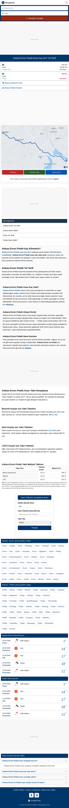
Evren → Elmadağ (47, 557)
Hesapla (34, 528)
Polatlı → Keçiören (43, 595)
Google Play (34, 801)
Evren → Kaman (57, 546)
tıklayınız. (10, 304)
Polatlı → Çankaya (57, 590)
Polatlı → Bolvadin (9, 618)
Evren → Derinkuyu (45, 568)
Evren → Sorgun (29, 568)
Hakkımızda (45, 790)
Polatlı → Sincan (8, 590)
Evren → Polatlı (55, 551)
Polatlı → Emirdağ (9, 606)
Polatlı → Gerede (8, 629)
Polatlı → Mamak (24, 590)
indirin (55, 179)
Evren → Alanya (52, 579)
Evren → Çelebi (8, 579)
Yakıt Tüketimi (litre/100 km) (29, 511)
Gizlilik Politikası (19, 790)
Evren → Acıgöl (22, 579)
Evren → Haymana (25, 574)
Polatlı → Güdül (8, 612)
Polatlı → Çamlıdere (9, 623)
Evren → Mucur (40, 574)
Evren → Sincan (41, 562)
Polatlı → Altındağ (41, 606)
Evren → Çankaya (42, 546)
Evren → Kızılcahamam (11, 568)
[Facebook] (31, 795)
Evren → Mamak (37, 579)
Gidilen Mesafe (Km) (26, 503)
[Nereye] (34, 13)
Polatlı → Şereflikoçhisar (28, 601)
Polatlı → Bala (37, 612)
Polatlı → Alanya (23, 612)
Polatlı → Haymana (40, 590)
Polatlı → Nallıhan (25, 606)
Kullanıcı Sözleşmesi (33, 790)
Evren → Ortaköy (30, 557)
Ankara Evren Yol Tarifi (11, 226)
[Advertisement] (34, 36)
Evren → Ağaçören (39, 551)
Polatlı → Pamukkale (45, 623)
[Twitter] (37, 795)
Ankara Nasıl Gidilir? (10, 230)
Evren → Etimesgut (25, 546)
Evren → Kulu (7, 551)
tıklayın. (28, 348)
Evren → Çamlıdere (9, 562)
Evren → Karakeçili (56, 574)
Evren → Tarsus (26, 562)
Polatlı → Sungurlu (26, 618)
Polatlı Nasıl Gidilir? (10, 240)
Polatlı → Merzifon (42, 618)
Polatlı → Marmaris (52, 612)
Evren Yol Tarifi (8, 235)
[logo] (8, 2)
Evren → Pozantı (8, 574)
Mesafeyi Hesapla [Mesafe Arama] (34, 18)
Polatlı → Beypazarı (9, 595)
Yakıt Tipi (21, 519)
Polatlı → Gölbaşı (26, 595)
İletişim (53, 790)
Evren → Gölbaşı (8, 546)
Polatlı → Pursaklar (9, 601)
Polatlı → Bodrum (57, 606)
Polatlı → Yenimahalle (49, 601)
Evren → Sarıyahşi (22, 551)
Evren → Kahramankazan (12, 557)
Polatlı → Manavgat (27, 623)
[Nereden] (34, 8)
